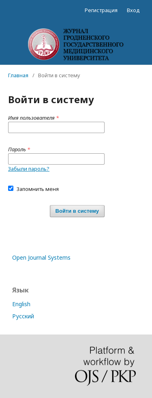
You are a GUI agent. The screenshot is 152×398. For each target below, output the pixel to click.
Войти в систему (77, 211)
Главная (18, 75)
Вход (133, 10)
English (21, 304)
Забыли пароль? (28, 168)
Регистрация (101, 10)
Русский (23, 316)
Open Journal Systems (41, 257)
